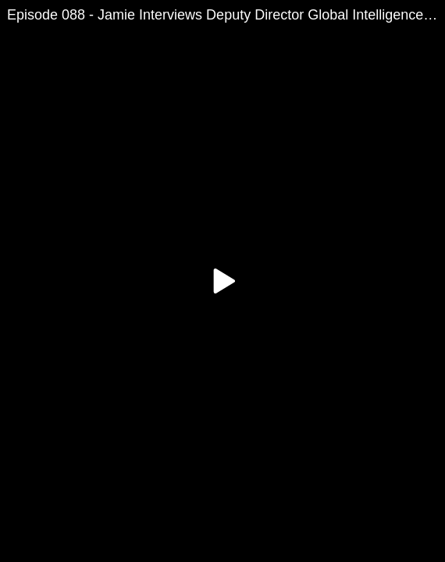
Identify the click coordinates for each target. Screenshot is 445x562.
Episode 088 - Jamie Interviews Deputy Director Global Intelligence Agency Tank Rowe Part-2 (226, 15)
